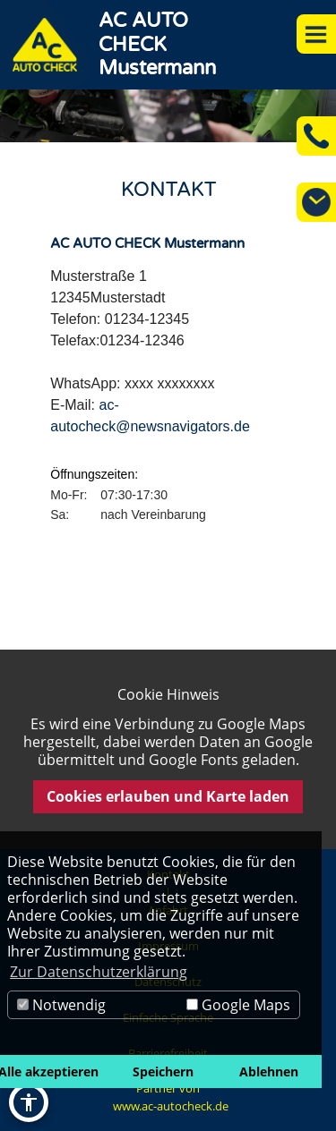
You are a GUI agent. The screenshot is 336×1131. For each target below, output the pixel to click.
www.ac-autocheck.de (170, 1106)
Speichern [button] (163, 1071)
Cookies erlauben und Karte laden (168, 796)
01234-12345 (147, 319)
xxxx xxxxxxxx (169, 383)
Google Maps (238, 1005)
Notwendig (61, 1005)
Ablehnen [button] (268, 1071)
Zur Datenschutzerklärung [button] (98, 972)
